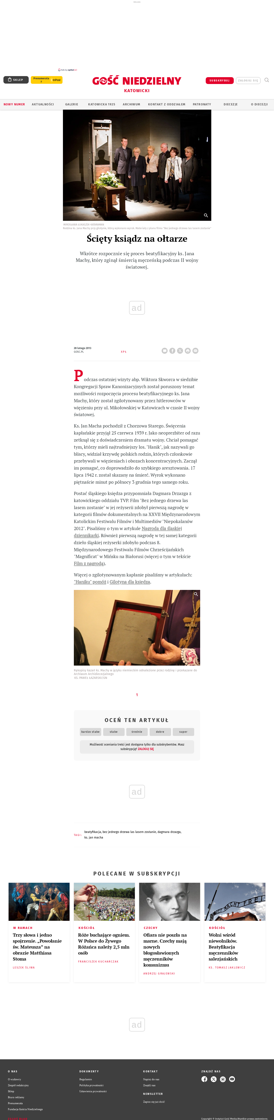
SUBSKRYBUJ (220, 78)
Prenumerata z (41, 78)
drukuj (188, 347)
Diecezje (231, 102)
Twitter (181, 347)
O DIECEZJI (259, 102)
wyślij (196, 347)
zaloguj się (248, 78)
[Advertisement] (137, 36)
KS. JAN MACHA (93, 835)
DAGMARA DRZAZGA (169, 829)
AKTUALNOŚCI (43, 102)
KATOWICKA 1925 (101, 102)
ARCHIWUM (131, 102)
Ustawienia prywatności (93, 1089)
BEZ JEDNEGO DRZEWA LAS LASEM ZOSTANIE (129, 829)
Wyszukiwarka (267, 78)
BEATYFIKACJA (92, 829)
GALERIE (71, 102)
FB (173, 347)
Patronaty (202, 102)
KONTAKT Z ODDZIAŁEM (167, 102)
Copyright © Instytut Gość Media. (219, 1116)
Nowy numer (14, 102)
